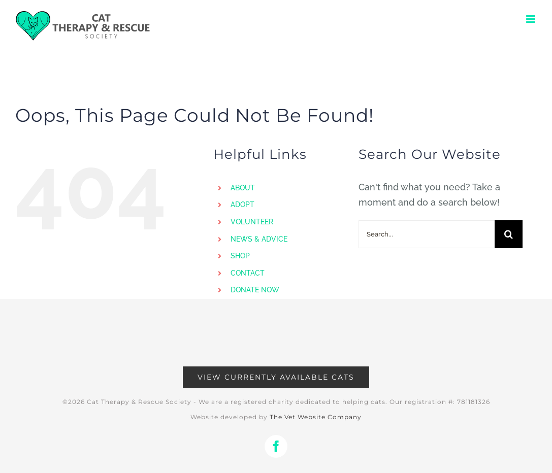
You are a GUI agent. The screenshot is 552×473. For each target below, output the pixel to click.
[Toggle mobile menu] (531, 19)
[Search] (509, 234)
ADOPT (242, 204)
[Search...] (426, 234)
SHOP (240, 256)
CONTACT (248, 273)
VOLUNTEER (252, 222)
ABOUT (243, 188)
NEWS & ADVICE (259, 239)
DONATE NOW (255, 290)
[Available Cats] (276, 377)
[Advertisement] (276, 338)
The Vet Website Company (316, 417)
